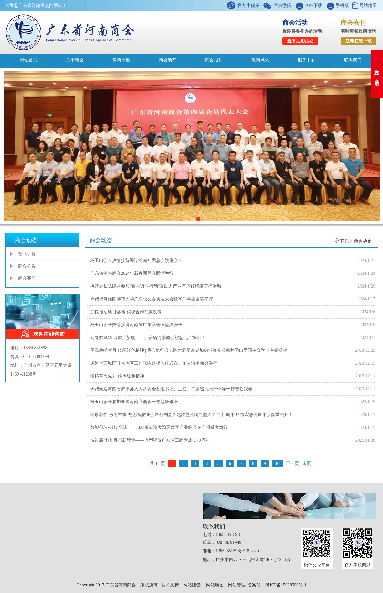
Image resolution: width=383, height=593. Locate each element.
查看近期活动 (300, 41)
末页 (306, 463)
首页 (344, 240)
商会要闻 (27, 278)
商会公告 (27, 266)
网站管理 (237, 585)
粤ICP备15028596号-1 (285, 585)
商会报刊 (214, 60)
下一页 (292, 463)
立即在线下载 (358, 41)
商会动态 (167, 60)
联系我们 (353, 60)
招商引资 (27, 254)
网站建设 (192, 585)
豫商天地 (121, 60)
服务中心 (306, 60)
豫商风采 (260, 60)
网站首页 (28, 60)
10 (277, 463)
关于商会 (75, 60)
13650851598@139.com (237, 551)
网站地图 (367, 5)
